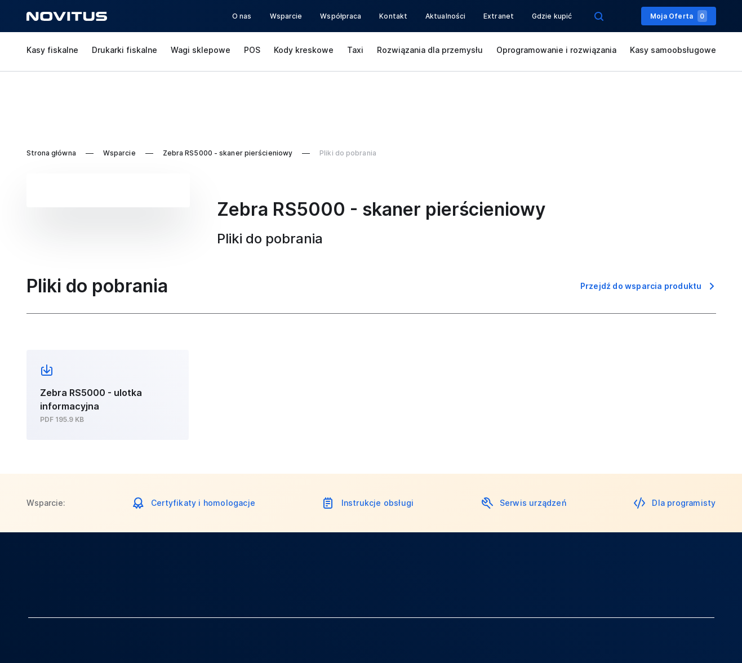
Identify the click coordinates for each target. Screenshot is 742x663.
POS (252, 50)
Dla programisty (684, 503)
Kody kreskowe (304, 50)
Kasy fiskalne (52, 50)
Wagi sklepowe (200, 50)
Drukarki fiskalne (124, 50)
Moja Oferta (678, 16)
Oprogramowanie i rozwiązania (556, 50)
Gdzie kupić (552, 16)
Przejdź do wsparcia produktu (641, 286)
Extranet (498, 16)
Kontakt (393, 16)
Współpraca (340, 16)
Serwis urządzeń (533, 503)
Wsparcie (286, 16)
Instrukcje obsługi (377, 503)
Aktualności (445, 16)
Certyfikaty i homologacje (203, 503)
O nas (242, 16)
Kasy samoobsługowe (673, 50)
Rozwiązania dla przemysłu (430, 50)
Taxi (355, 50)
